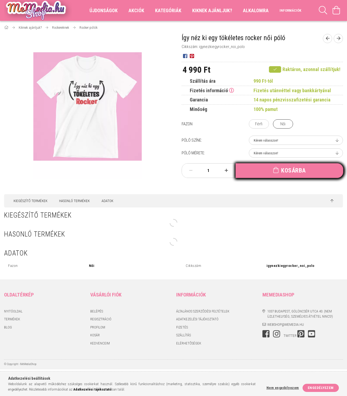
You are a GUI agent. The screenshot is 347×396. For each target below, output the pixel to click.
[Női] (283, 124)
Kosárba (293, 170)
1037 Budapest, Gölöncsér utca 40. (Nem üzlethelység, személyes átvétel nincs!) (300, 314)
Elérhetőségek (188, 343)
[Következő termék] (338, 38)
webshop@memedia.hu (285, 324)
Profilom (97, 327)
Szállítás (183, 335)
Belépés (96, 311)
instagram (276, 334)
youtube (311, 334)
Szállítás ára (203, 81)
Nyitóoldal (13, 311)
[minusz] (191, 170)
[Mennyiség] (208, 171)
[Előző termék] (327, 38)
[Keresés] (323, 10)
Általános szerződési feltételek (202, 311)
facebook (265, 334)
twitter (290, 335)
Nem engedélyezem (282, 388)
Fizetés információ (209, 90)
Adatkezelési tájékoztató (197, 319)
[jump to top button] (332, 201)
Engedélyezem (321, 388)
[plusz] (226, 170)
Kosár (95, 335)
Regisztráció (100, 319)
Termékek (12, 319)
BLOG (8, 327)
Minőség (198, 109)
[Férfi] (259, 124)
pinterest (300, 334)
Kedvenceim (100, 343)
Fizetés (182, 327)
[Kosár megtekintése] (336, 10)
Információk (290, 10)
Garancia (199, 100)
